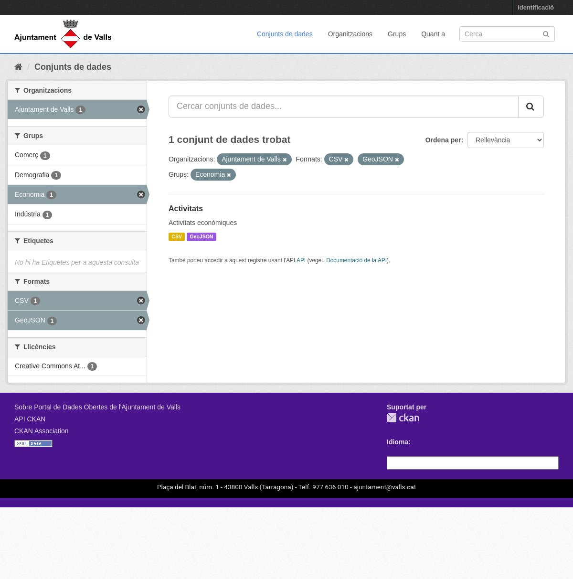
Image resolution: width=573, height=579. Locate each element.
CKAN (403, 418)
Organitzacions (350, 34)
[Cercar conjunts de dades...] (344, 107)
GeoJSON (201, 236)
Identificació (536, 7)
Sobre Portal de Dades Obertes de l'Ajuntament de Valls (97, 407)
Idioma (397, 442)
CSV (176, 236)
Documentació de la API (356, 260)
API (301, 260)
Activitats (186, 208)
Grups (397, 34)
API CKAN (29, 419)
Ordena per (443, 140)
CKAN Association (41, 431)
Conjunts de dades (285, 34)
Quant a (433, 34)
